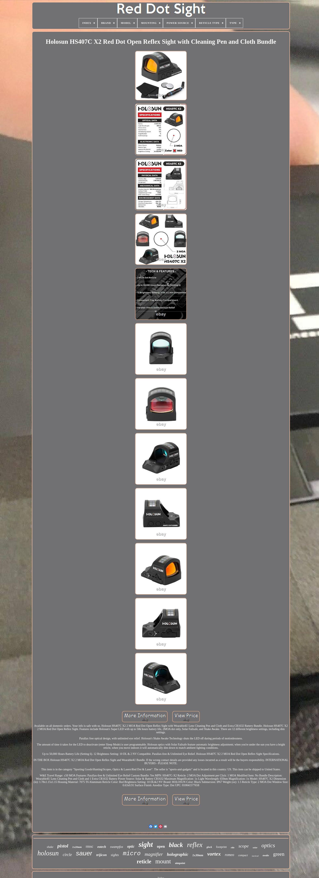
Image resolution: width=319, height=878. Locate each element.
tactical (255, 856)
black (176, 844)
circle (67, 854)
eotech (101, 846)
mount (163, 861)
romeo (229, 855)
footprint (221, 846)
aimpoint (180, 863)
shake (50, 846)
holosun (48, 853)
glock (209, 847)
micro (132, 853)
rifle (232, 847)
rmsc (89, 846)
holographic (177, 854)
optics (268, 845)
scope (243, 845)
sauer (84, 853)
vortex (214, 854)
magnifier (154, 854)
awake (266, 855)
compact (243, 855)
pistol (62, 845)
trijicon (101, 855)
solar (255, 847)
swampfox (116, 846)
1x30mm (197, 855)
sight (146, 844)
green (278, 854)
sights (115, 855)
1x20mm (77, 846)
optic (130, 846)
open (161, 846)
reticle (144, 861)
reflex (194, 844)
